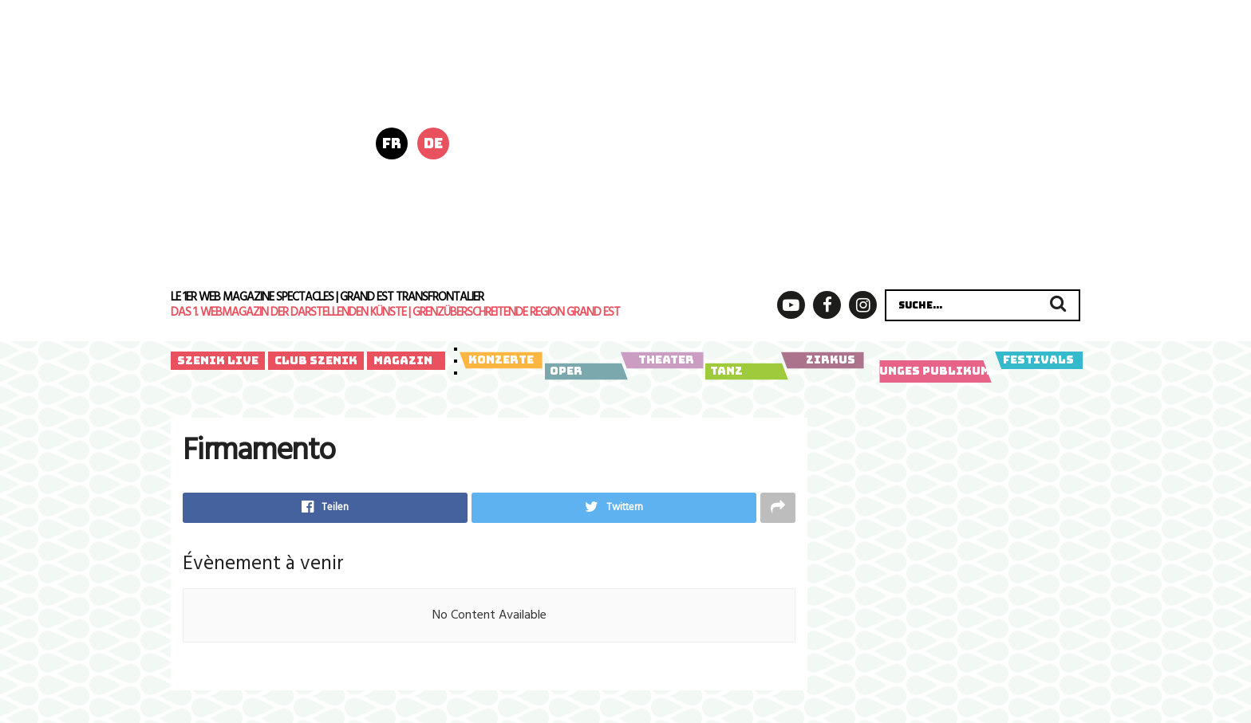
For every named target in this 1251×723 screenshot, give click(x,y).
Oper (583, 371)
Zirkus (822, 360)
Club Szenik (315, 360)
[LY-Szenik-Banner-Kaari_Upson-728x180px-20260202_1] (791, 214)
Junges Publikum (931, 371)
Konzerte (500, 360)
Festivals (1038, 360)
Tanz (744, 371)
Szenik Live (217, 360)
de (433, 143)
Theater (661, 360)
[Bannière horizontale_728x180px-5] (791, 71)
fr (391, 143)
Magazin (402, 360)
